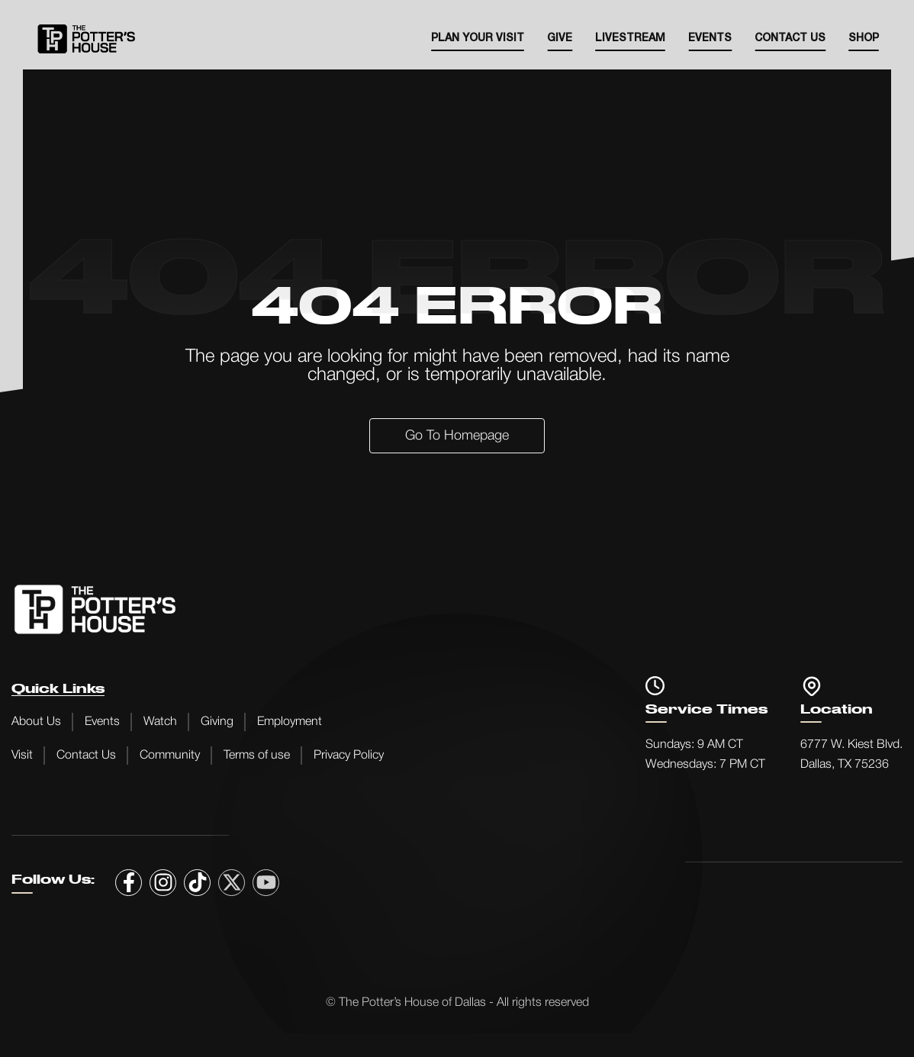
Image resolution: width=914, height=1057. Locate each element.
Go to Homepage (457, 436)
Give (559, 39)
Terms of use (257, 755)
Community (170, 755)
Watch (160, 722)
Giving (217, 722)
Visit (22, 755)
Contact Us (790, 39)
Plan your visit (477, 39)
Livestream (630, 39)
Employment (289, 722)
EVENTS (710, 39)
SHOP (863, 39)
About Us (36, 722)
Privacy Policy (349, 755)
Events (102, 722)
